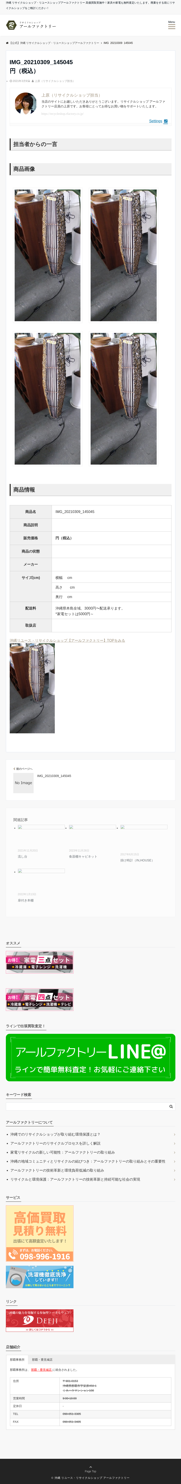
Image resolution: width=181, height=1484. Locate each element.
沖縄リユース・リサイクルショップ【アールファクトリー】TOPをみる (67, 640)
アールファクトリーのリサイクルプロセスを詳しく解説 (55, 1143)
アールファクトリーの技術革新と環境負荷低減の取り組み (57, 1170)
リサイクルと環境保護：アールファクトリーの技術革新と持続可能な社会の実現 (75, 1179)
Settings (158, 121)
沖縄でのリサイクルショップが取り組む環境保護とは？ (55, 1134)
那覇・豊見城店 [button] (42, 1359)
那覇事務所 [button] (17, 1359)
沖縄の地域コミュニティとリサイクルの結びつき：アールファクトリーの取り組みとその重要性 (87, 1161)
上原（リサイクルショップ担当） (55, 81)
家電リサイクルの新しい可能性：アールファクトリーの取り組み (62, 1152)
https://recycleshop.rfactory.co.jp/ (62, 113)
